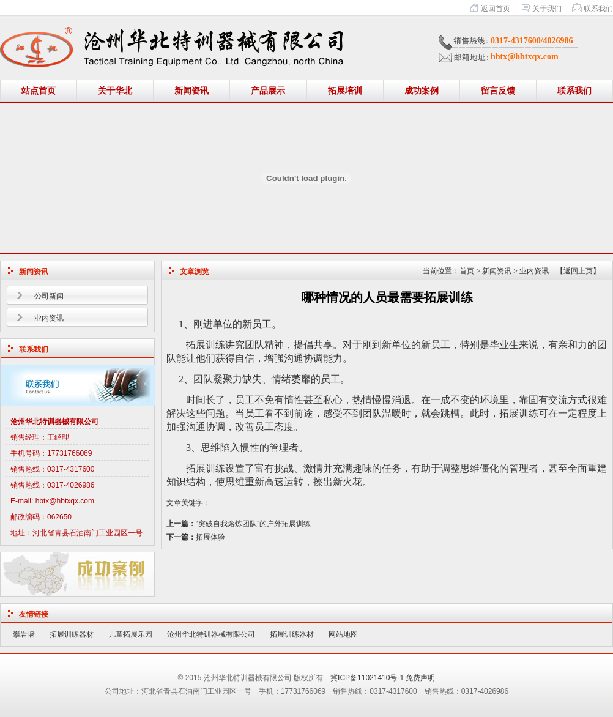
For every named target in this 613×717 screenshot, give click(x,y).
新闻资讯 (191, 90)
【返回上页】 (578, 271)
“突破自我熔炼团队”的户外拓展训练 (253, 523)
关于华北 (115, 90)
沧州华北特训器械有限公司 (211, 634)
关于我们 (547, 8)
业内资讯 (49, 318)
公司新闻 (49, 296)
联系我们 (598, 8)
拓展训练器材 (72, 634)
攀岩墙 (24, 634)
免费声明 (420, 678)
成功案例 (421, 90)
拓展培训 (345, 90)
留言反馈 (498, 90)
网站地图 (343, 634)
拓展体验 (210, 537)
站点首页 (38, 90)
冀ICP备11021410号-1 (367, 678)
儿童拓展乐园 (130, 634)
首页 (466, 271)
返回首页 (495, 8)
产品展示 (268, 90)
